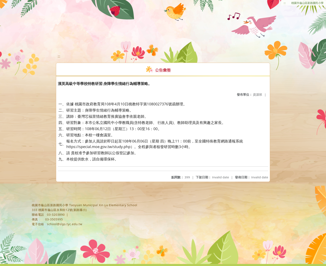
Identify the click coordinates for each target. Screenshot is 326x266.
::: (285, 3)
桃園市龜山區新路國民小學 (307, 3)
